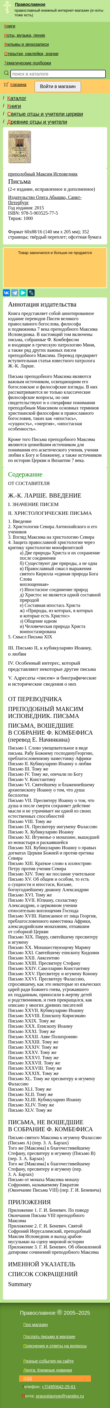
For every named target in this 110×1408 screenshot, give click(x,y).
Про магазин (35, 1324)
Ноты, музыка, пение (24, 35)
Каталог (16, 98)
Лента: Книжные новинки (47, 1370)
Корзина (18, 84)
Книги (9, 26)
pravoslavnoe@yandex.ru (60, 1396)
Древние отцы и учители (37, 122)
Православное (30, 4)
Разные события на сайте (48, 1361)
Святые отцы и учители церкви (45, 114)
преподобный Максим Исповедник (42, 173)
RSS (27, 1378)
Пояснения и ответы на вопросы (55, 1346)
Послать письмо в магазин (49, 1336)
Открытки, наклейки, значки (31, 53)
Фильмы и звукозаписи (26, 44)
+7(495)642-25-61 (59, 1386)
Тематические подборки (27, 63)
